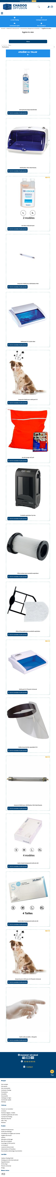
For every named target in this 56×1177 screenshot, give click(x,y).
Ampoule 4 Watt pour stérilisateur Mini (28, 283)
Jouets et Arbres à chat (7, 1147)
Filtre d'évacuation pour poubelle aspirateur (28, 631)
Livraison (3, 1111)
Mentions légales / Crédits (8, 1113)
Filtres (28, 41)
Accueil (3, 28)
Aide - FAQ (4, 1120)
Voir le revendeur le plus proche (17, 113)
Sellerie (3, 1137)
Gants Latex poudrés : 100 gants (28, 1037)
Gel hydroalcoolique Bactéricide (28, 109)
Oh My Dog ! (4, 1164)
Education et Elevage (7, 1139)
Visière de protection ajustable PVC (28, 747)
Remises (3, 1122)
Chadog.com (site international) (9, 1160)
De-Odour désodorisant (28, 225)
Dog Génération (5, 1162)
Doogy (3, 1168)
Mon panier (4, 1086)
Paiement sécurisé (6, 1118)
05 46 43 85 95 (29, 1061)
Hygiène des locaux (6, 1135)
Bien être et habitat (6, 1141)
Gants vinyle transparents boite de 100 (27, 863)
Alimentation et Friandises (8, 1149)
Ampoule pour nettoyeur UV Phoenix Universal (28, 979)
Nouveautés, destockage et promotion (11, 1151)
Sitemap (3, 1102)
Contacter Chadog (6, 1090)
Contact (29, 1067)
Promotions (4, 1092)
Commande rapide (6, 1100)
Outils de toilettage (6, 1131)
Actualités (4, 1094)
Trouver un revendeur (7, 1109)
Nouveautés (4, 1096)
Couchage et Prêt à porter (8, 1143)
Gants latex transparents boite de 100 (28, 921)
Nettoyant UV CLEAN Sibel (28, 341)
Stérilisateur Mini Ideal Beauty (28, 167)
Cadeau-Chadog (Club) (7, 1158)
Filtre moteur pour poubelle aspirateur (28, 573)
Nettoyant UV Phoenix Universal (28, 689)
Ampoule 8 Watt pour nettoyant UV (28, 399)
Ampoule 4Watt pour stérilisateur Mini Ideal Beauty (28, 805)
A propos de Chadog (6, 1116)
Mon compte (4, 1084)
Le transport (4, 1145)
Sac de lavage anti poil (28, 457)
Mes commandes (5, 1088)
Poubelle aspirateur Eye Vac (28, 515)
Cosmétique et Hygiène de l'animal (10, 1133)
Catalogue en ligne (6, 1098)
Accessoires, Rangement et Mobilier (30, 28)
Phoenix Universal (6, 1166)
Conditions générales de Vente (9, 1114)
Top (52, 1073)
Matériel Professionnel (13, 28)
